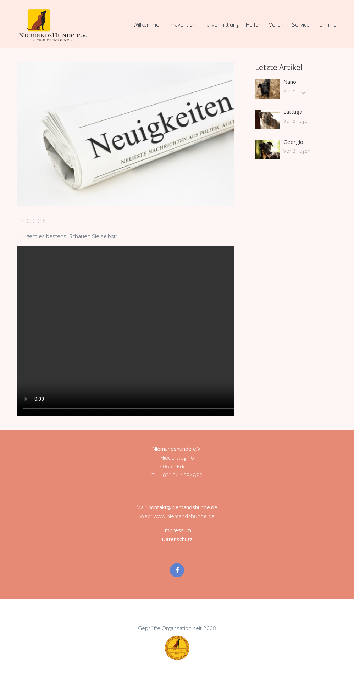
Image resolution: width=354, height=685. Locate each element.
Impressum (177, 530)
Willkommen (147, 24)
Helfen (254, 24)
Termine (327, 24)
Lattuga (292, 111)
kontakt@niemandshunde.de (183, 507)
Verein (277, 24)
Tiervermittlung (221, 24)
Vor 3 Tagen (296, 90)
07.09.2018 (31, 220)
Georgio (293, 141)
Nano (289, 81)
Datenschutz (177, 539)
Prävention (183, 24)
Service (301, 24)
